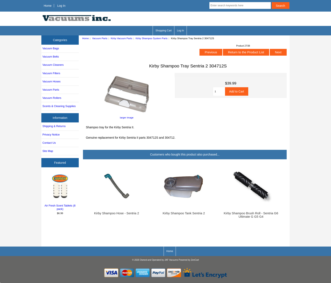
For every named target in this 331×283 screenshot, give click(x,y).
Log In (61, 5)
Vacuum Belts (50, 56)
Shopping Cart (163, 30)
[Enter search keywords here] (240, 5)
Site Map (47, 151)
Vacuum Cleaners (53, 64)
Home (48, 5)
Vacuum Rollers (51, 97)
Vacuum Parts (99, 38)
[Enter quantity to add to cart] (219, 91)
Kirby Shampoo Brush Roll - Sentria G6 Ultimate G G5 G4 (251, 215)
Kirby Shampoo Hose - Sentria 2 (116, 213)
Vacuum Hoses (51, 81)
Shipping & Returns (54, 126)
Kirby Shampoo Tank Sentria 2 (184, 213)
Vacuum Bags (50, 48)
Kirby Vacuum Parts (121, 38)
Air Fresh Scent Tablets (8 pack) (60, 192)
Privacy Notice (51, 134)
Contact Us (49, 142)
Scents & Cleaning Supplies (59, 106)
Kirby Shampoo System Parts (151, 38)
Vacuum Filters (51, 73)
